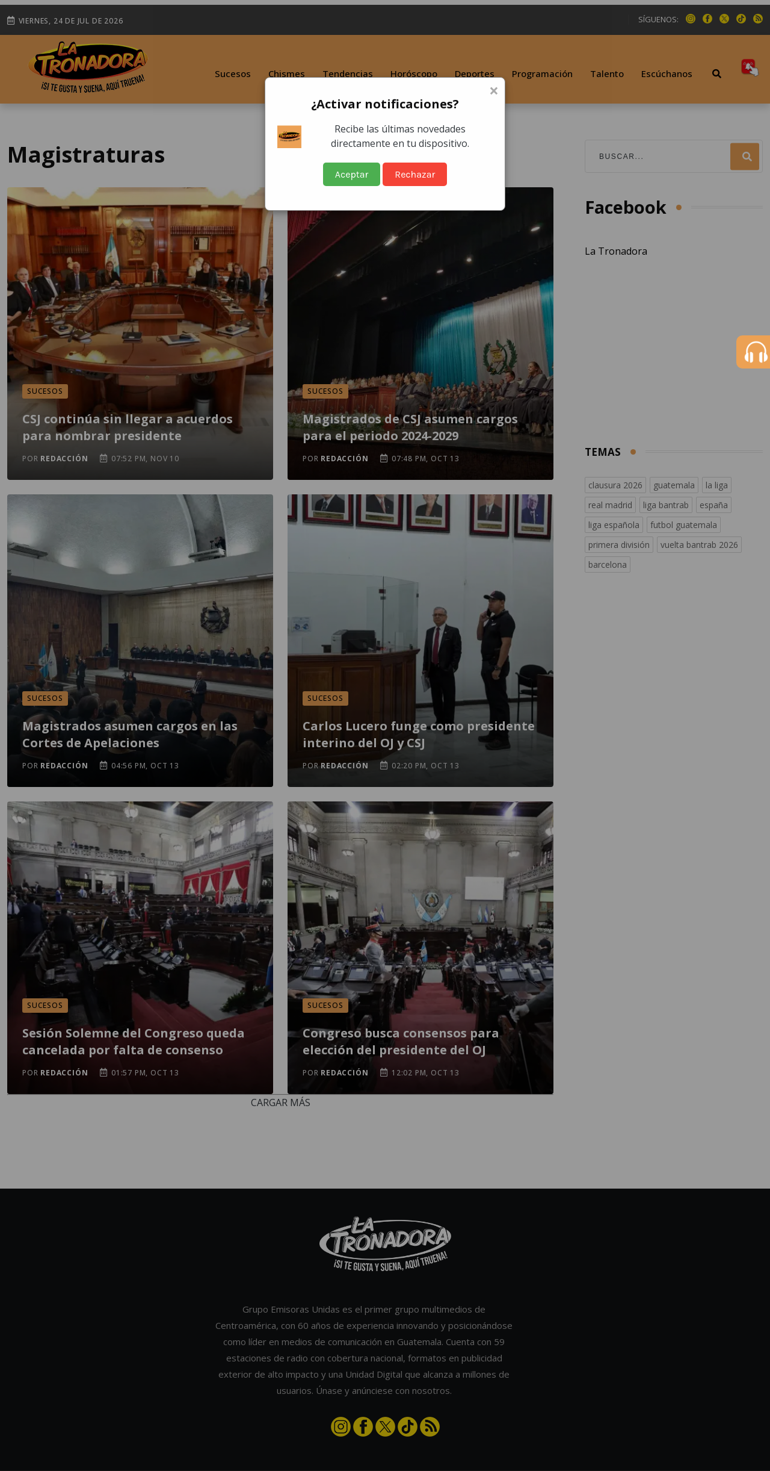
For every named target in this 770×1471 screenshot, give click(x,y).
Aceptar (352, 174)
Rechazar (415, 174)
